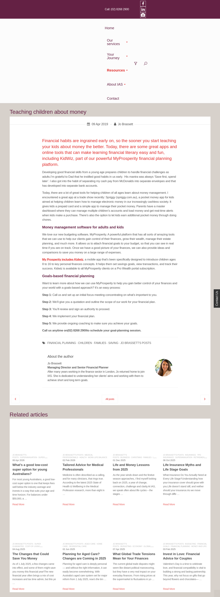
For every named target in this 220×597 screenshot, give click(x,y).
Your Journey (113, 17)
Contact (185, 17)
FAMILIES (100, 261)
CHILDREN (85, 261)
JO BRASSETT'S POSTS (135, 261)
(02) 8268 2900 (168, 3)
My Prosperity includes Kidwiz (62, 177)
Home (67, 17)
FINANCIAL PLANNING (61, 261)
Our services (86, 17)
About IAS (164, 17)
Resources (139, 17)
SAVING (113, 261)
